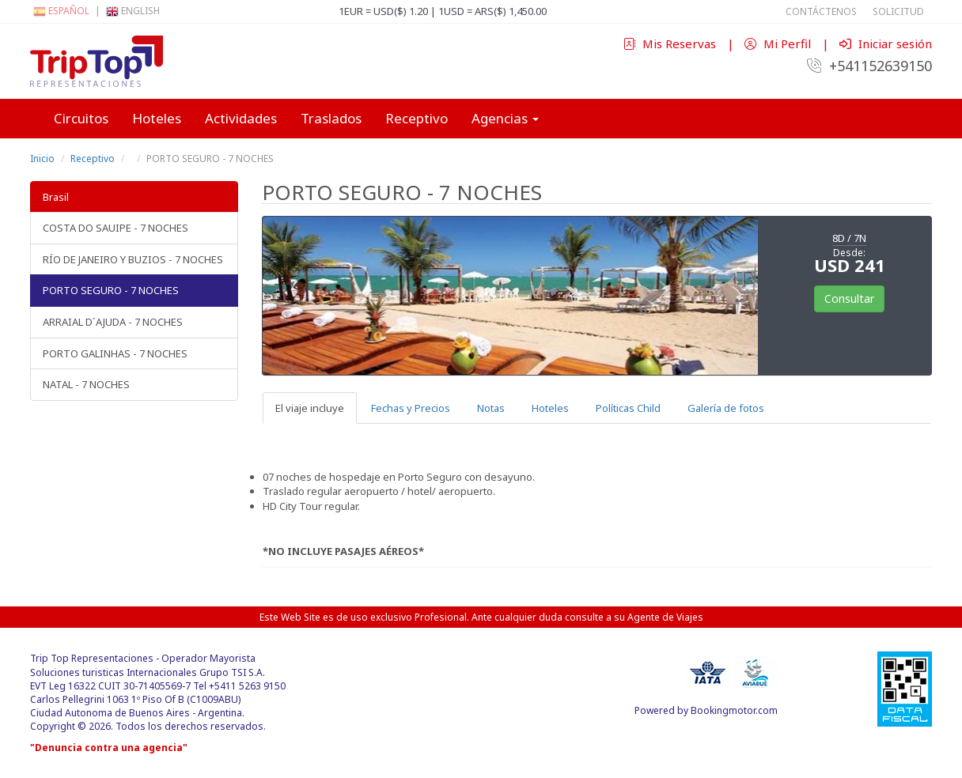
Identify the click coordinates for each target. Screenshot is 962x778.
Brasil (56, 197)
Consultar (849, 298)
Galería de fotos (725, 408)
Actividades (241, 118)
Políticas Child (628, 408)
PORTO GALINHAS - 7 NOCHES (115, 353)
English (133, 10)
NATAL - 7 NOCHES (86, 384)
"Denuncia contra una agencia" (108, 747)
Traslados (331, 118)
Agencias (505, 118)
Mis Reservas (671, 43)
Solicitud (898, 11)
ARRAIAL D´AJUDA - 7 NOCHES (113, 322)
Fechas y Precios (410, 408)
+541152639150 (869, 65)
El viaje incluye (309, 408)
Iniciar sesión (885, 43)
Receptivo (416, 118)
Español (61, 10)
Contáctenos (821, 11)
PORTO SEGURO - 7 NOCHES (111, 290)
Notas (491, 408)
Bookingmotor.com (734, 710)
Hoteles (156, 118)
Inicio (42, 158)
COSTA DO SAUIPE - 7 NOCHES (115, 228)
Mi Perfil (779, 43)
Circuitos (81, 118)
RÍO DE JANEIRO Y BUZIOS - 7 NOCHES (133, 259)
